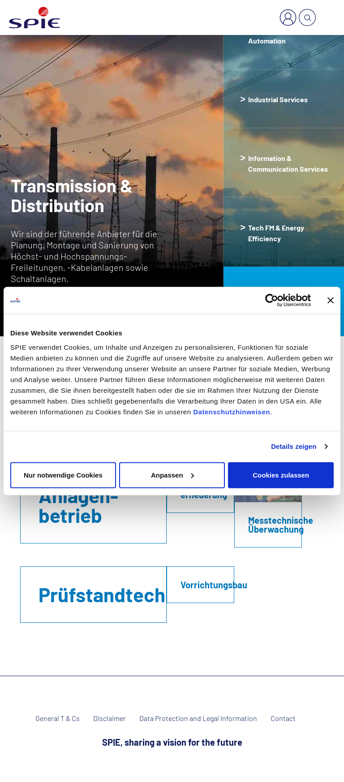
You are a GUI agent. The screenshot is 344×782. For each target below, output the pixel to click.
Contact (283, 718)
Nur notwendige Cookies (63, 474)
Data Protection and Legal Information (198, 718)
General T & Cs (57, 718)
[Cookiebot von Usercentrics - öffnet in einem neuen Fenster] (271, 300)
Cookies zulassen (281, 474)
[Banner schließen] (330, 300)
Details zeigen (293, 446)
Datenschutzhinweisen (231, 411)
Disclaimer (109, 718)
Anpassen (172, 474)
